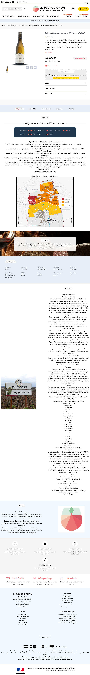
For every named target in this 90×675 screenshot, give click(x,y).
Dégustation (19, 109)
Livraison (66, 83)
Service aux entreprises (22, 616)
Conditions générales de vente (67, 605)
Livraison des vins (22, 614)
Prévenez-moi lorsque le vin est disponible (66, 78)
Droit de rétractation (67, 600)
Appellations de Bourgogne (67, 621)
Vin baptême (22, 621)
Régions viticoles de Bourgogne (67, 618)
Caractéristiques (46, 109)
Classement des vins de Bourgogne (67, 614)
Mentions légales (67, 603)
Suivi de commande (67, 598)
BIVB (71, 495)
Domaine (71, 109)
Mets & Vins (32, 109)
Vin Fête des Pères (23, 625)
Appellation (60, 109)
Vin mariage (22, 618)
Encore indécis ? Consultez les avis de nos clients (72, 583)
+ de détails (48, 52)
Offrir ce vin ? (66, 94)
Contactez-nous (45, 637)
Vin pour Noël (23, 623)
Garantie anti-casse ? (66, 88)
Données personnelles (67, 607)
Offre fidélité (67, 596)
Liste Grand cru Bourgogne (67, 616)
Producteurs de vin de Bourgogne (67, 623)
